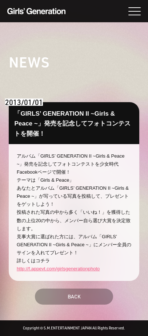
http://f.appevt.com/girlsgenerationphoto (58, 268)
